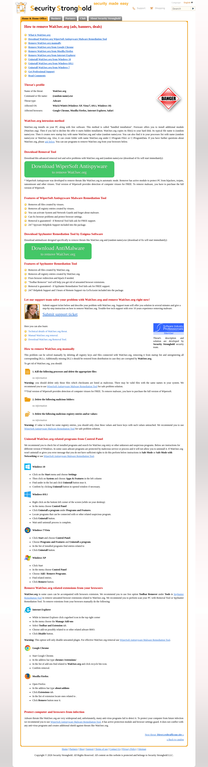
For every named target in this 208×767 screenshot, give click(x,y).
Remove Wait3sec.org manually (44, 43)
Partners (70, 18)
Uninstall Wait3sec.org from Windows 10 (49, 59)
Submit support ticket (60, 314)
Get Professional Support (41, 71)
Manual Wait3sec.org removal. (43, 335)
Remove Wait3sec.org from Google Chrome (51, 47)
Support (90, 749)
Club (83, 18)
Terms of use (101, 749)
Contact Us (114, 749)
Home (65, 749)
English (188, 2)
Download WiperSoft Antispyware (69, 169)
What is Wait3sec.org (39, 35)
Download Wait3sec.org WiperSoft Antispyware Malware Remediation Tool (67, 39)
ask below (50, 141)
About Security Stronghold (105, 18)
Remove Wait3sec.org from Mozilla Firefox (50, 51)
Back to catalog (175, 739)
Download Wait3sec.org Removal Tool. (47, 339)
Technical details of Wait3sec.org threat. (47, 331)
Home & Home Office (34, 18)
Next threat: (164, 734)
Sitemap (142, 749)
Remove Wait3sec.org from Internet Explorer (52, 55)
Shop (81, 749)
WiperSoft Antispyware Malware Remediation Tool (72, 386)
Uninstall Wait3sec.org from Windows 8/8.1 (51, 63)
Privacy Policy (129, 749)
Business (56, 18)
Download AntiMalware (58, 251)
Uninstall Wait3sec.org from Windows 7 (49, 67)
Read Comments (37, 75)
